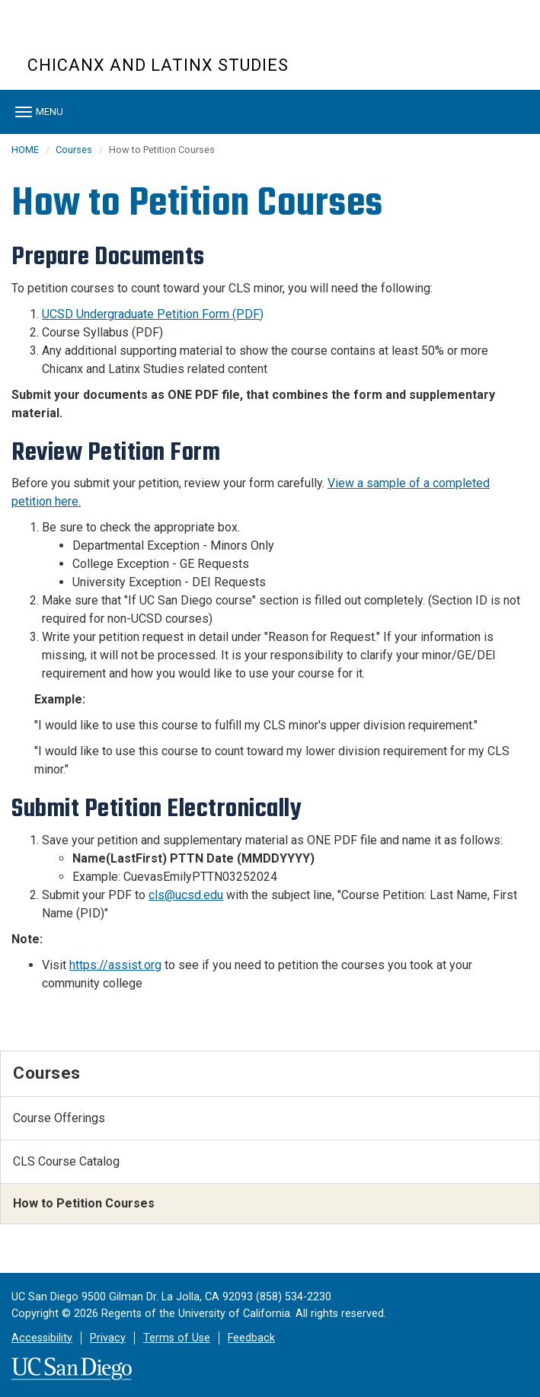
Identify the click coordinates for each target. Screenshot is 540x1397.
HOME (25, 149)
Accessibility (41, 1338)
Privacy (108, 1338)
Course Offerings (59, 1118)
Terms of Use (176, 1338)
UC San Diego (114, 37)
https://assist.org (115, 965)
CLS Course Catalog (66, 1161)
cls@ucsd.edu (186, 895)
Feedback (251, 1338)
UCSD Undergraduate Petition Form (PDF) (153, 314)
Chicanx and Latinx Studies (158, 65)
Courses (74, 149)
